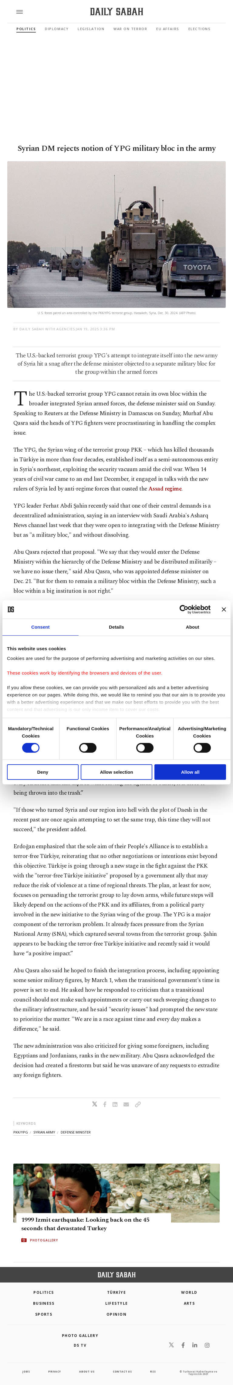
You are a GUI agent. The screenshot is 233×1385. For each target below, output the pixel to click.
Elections (199, 28)
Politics (26, 28)
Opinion (116, 1314)
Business (44, 1303)
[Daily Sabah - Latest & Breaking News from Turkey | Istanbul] (116, 12)
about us (86, 1371)
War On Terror (130, 28)
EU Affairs (167, 28)
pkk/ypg (20, 1132)
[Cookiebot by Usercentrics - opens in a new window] (184, 609)
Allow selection (116, 772)
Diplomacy (57, 28)
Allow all (190, 772)
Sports (43, 1314)
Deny (42, 772)
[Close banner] (224, 609)
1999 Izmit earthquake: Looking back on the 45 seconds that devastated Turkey (85, 1224)
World (189, 1292)
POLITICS (43, 1292)
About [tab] (192, 627)
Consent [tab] (40, 627)
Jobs (26, 1371)
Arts (189, 1303)
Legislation (91, 28)
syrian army (44, 1132)
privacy (54, 1371)
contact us (122, 1371)
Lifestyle (116, 1303)
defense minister (76, 1132)
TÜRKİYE (116, 1292)
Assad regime (164, 488)
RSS (153, 1371)
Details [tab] (116, 627)
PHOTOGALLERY (44, 1240)
